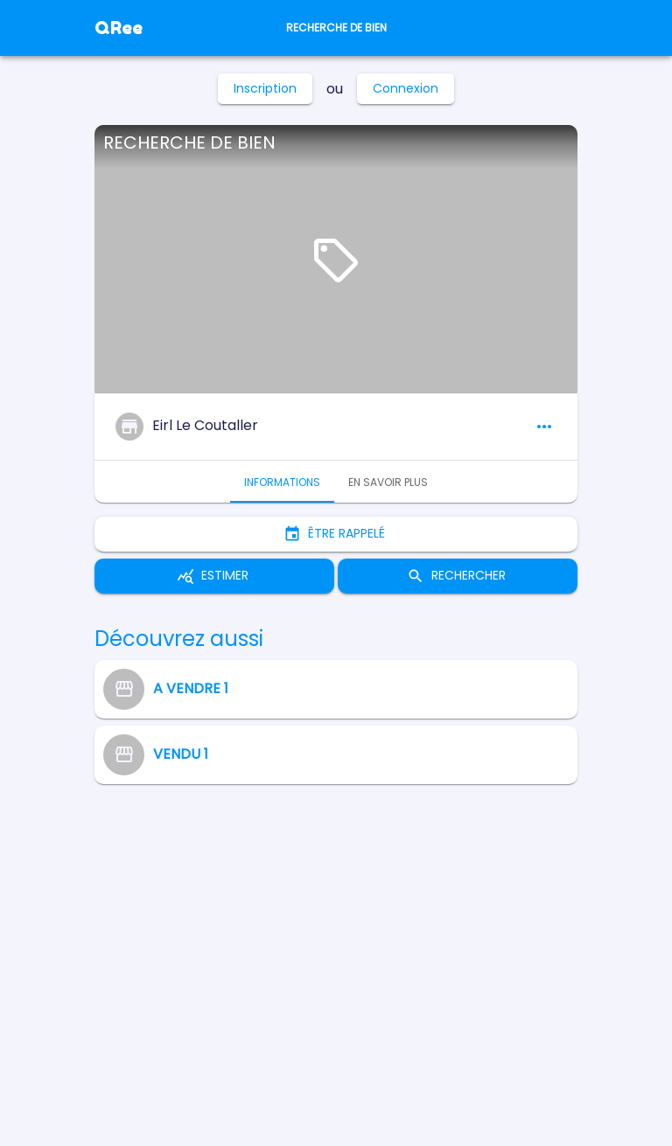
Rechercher (458, 576)
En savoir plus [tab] (388, 482)
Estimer (214, 576)
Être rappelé (336, 534)
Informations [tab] (282, 482)
